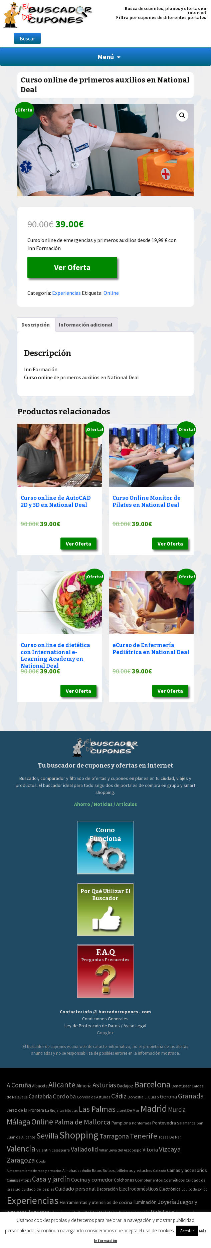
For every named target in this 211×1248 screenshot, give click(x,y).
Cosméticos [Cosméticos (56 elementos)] (174, 1180)
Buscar (27, 38)
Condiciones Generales (105, 1019)
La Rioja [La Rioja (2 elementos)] (51, 1110)
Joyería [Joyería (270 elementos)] (167, 1202)
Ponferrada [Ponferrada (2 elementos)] (141, 1122)
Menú (105, 56)
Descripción (35, 324)
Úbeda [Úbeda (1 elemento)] (41, 1161)
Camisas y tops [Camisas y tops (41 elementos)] (19, 1180)
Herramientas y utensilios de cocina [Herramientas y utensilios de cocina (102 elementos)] (95, 1202)
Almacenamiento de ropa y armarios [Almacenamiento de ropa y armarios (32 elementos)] (34, 1170)
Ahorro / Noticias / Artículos (105, 804)
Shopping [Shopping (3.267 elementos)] (78, 1135)
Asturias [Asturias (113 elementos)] (104, 1084)
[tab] (35, 325)
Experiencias (66, 292)
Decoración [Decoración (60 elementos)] (107, 1189)
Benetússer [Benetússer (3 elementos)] (181, 1085)
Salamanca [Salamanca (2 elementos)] (186, 1122)
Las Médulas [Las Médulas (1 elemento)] (68, 1110)
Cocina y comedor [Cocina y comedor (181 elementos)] (92, 1179)
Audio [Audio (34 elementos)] (86, 1170)
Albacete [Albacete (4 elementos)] (39, 1086)
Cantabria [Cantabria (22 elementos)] (40, 1096)
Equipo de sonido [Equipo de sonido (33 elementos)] (194, 1189)
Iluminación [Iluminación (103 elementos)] (145, 1202)
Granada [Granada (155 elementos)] (191, 1095)
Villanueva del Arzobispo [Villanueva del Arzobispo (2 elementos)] (120, 1150)
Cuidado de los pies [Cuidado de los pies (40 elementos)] (37, 1189)
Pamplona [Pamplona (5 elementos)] (121, 1123)
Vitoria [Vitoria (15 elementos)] (150, 1149)
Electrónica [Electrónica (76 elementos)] (170, 1189)
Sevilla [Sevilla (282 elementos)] (47, 1135)
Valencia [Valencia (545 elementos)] (21, 1148)
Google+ (105, 1033)
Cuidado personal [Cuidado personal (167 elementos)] (75, 1188)
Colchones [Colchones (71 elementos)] (124, 1180)
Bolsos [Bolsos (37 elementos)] (96, 1170)
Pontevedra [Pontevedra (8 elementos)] (164, 1123)
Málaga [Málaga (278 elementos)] (18, 1121)
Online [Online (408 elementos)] (42, 1121)
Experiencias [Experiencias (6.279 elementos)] (32, 1200)
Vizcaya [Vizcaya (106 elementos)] (170, 1149)
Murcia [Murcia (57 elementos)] (177, 1109)
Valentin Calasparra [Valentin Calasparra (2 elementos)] (53, 1150)
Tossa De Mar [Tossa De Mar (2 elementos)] (169, 1136)
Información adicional (86, 324)
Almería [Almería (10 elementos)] (83, 1085)
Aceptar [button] (187, 1231)
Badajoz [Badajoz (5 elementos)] (125, 1086)
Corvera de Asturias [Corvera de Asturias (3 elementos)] (93, 1096)
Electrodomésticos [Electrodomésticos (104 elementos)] (138, 1189)
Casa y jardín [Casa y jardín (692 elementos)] (51, 1179)
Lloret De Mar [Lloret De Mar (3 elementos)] (128, 1110)
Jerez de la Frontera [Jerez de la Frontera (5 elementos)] (25, 1110)
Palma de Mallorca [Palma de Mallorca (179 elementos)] (82, 1121)
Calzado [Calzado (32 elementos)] (159, 1170)
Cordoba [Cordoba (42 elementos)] (64, 1096)
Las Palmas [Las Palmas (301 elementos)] (97, 1109)
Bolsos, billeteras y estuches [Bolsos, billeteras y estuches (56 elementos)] (127, 1170)
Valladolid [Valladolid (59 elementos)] (84, 1149)
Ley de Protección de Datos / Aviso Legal (105, 1026)
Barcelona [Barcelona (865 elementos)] (152, 1084)
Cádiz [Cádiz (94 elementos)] (119, 1096)
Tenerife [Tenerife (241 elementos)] (143, 1135)
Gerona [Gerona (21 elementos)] (168, 1096)
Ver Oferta (72, 267)
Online (111, 292)
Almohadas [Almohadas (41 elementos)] (71, 1170)
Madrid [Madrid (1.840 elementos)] (153, 1108)
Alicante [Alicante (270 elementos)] (61, 1084)
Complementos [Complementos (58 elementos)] (149, 1180)
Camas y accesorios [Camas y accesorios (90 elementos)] (187, 1170)
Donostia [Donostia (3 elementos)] (136, 1096)
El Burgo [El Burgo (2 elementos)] (152, 1096)
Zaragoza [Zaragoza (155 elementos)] (21, 1160)
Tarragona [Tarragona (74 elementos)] (114, 1136)
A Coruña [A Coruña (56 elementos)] (19, 1085)
